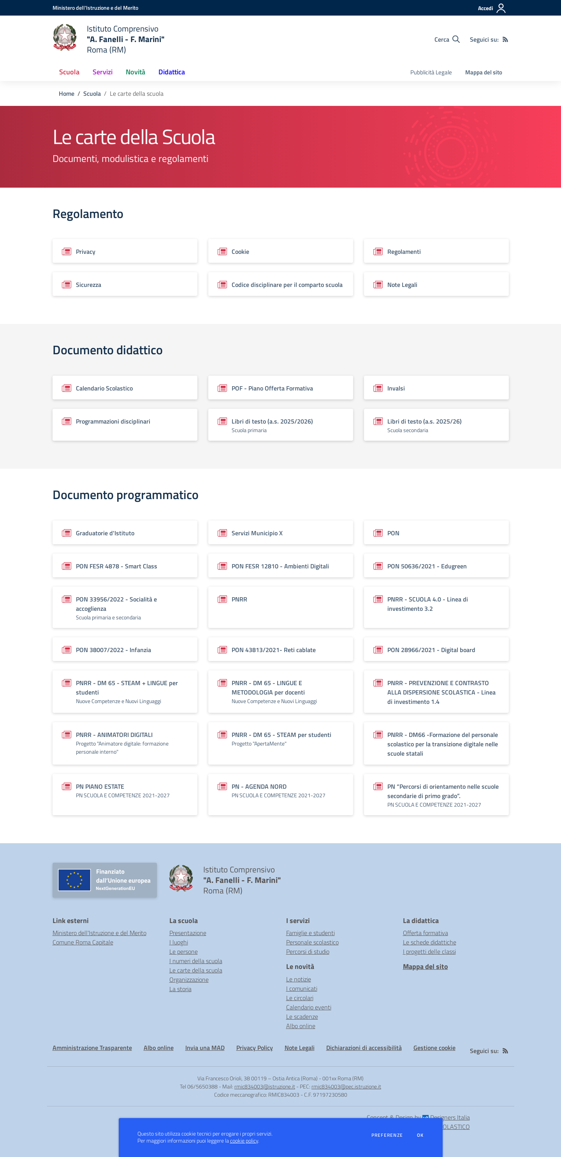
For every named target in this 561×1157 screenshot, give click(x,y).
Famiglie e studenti (310, 932)
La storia (180, 988)
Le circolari (299, 997)
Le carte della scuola (195, 970)
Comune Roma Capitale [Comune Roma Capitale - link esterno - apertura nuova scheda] (83, 942)
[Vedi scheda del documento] (125, 251)
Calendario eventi (308, 1007)
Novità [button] (135, 72)
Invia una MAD (205, 1047)
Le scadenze (302, 1016)
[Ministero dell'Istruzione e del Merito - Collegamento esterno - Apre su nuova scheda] (95, 8)
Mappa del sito (483, 72)
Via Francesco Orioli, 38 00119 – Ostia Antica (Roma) (257, 1078)
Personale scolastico (312, 942)
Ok (420, 1135)
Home (66, 93)
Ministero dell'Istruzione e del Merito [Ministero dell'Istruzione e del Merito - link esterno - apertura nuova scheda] (99, 932)
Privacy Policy (254, 1047)
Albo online (300, 1025)
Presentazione (187, 932)
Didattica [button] (171, 72)
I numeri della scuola (195, 960)
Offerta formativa (425, 932)
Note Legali (300, 1047)
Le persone (183, 951)
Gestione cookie (434, 1047)
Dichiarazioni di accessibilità (364, 1047)
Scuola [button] (69, 72)
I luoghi (178, 942)
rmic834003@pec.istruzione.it (346, 1086)
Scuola (92, 93)
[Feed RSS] (505, 39)
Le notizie (298, 979)
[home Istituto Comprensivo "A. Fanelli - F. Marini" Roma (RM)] (109, 39)
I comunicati (301, 988)
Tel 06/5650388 (199, 1086)
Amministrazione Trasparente (92, 1047)
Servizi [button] (103, 72)
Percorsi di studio (307, 951)
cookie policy (244, 1140)
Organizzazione (189, 979)
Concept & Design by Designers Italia (418, 1117)
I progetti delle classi (429, 951)
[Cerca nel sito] (447, 39)
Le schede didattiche (429, 942)
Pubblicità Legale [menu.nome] (431, 72)
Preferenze (387, 1135)
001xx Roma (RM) (343, 1078)
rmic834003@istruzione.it (264, 1086)
